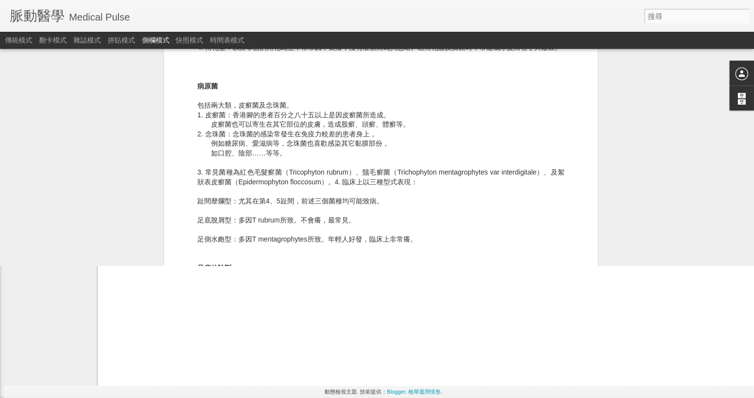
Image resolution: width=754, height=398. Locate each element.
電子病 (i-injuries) (46, 169)
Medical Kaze (348, 200)
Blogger (396, 392)
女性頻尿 (35, 213)
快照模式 (189, 40)
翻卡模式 (53, 40)
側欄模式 (155, 40)
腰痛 (30, 191)
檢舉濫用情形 (424, 392)
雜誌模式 (87, 40)
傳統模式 (18, 40)
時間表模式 (227, 40)
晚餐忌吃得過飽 (44, 235)
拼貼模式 (121, 40)
